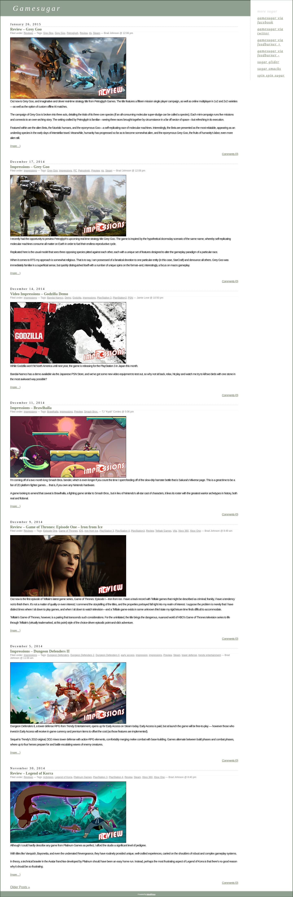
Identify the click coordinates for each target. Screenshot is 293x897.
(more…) (15, 146)
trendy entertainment (209, 655)
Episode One (50, 530)
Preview (95, 170)
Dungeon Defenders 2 (82, 655)
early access (127, 655)
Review (84, 33)
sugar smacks (269, 69)
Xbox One (195, 530)
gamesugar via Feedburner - (270, 53)
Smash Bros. (91, 411)
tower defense (189, 655)
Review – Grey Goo (26, 29)
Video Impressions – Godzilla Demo (39, 294)
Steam (96, 33)
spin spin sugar (271, 75)
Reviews (28, 33)
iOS (81, 530)
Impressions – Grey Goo (29, 167)
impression (142, 655)
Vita (175, 530)
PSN (130, 297)
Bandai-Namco (55, 297)
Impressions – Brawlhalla (30, 408)
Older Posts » (20, 887)
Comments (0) (230, 154)
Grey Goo (60, 33)
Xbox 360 (183, 530)
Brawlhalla (52, 411)
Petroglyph (72, 33)
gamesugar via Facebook (270, 20)
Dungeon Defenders (58, 655)
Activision (48, 777)
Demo (68, 297)
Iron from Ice (91, 530)
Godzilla (77, 297)
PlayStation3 (120, 297)
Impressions (30, 170)
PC (75, 170)
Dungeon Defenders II (107, 655)
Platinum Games (83, 777)
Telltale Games (163, 530)
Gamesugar (37, 8)
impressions (65, 170)
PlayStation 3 (104, 297)
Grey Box (48, 33)
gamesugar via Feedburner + (270, 42)
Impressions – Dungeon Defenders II (40, 651)
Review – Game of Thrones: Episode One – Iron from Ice (56, 527)
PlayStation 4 (122, 530)
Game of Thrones (68, 530)
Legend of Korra (63, 777)
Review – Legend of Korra (31, 773)
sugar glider (268, 62)
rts (90, 33)
